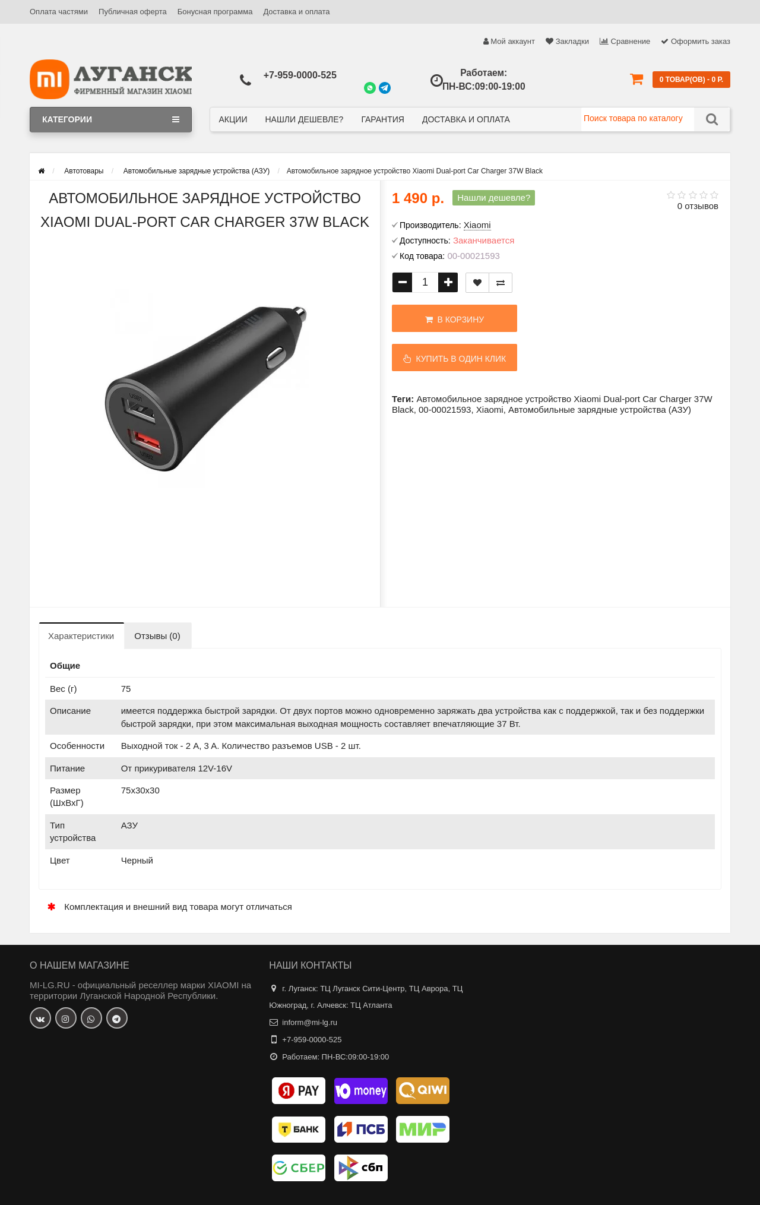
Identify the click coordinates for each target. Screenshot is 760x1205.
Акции (233, 119)
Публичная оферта (133, 11)
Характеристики (81, 636)
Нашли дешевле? (304, 119)
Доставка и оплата (296, 11)
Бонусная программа (215, 11)
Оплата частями (59, 11)
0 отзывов (697, 206)
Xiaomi (490, 409)
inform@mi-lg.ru (309, 1022)
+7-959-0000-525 (300, 75)
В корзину (454, 319)
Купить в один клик (454, 358)
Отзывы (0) (157, 636)
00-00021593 (445, 409)
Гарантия (382, 119)
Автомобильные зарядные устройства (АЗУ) (599, 409)
